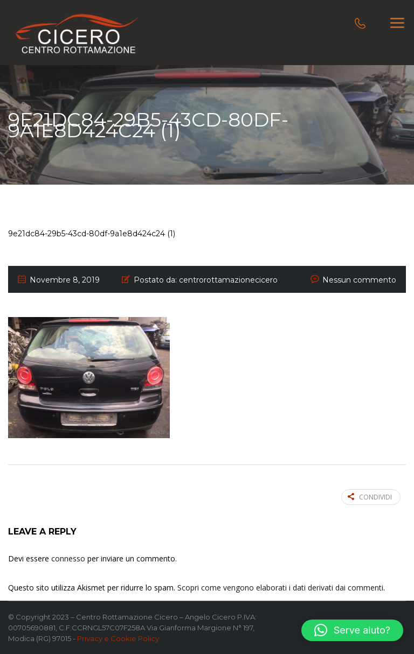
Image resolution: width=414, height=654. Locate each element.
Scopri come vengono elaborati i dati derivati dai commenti (280, 587)
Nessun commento (359, 280)
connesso (68, 558)
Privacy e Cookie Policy (118, 638)
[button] (352, 630)
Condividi (370, 497)
